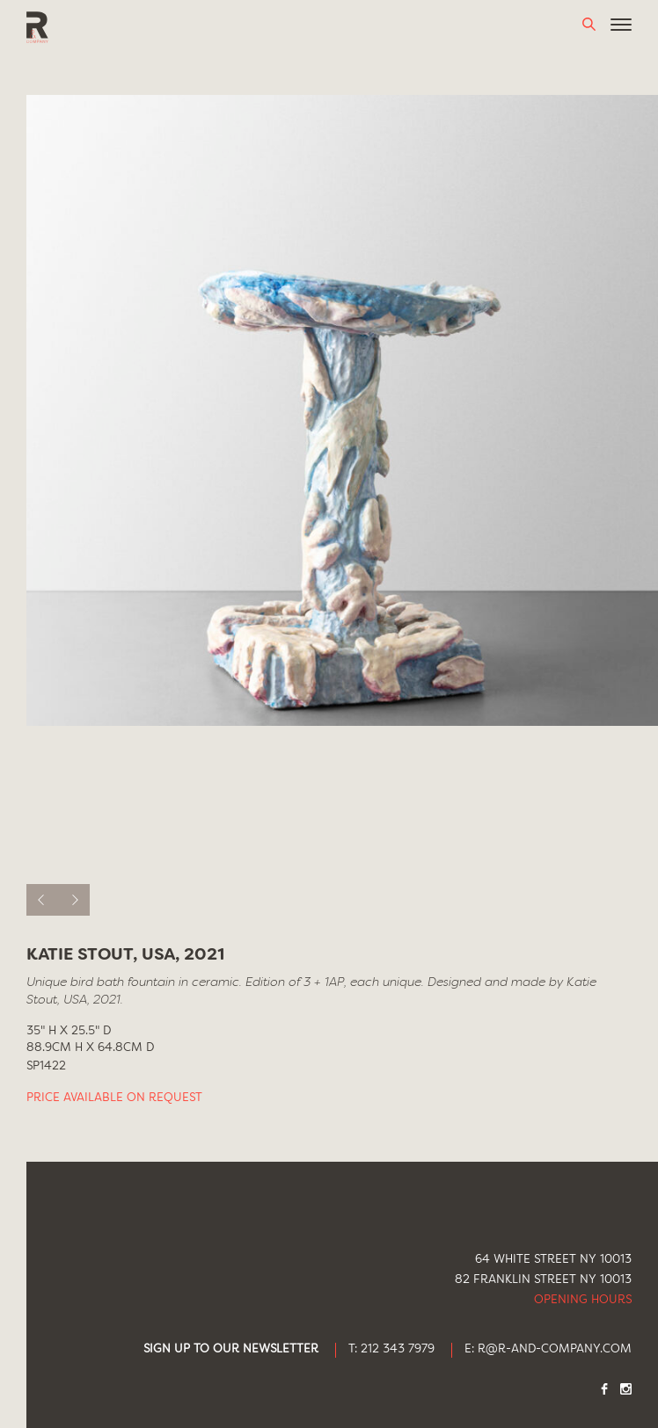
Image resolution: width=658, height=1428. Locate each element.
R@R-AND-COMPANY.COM (555, 1349)
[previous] (42, 900)
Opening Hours (583, 1300)
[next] (74, 900)
